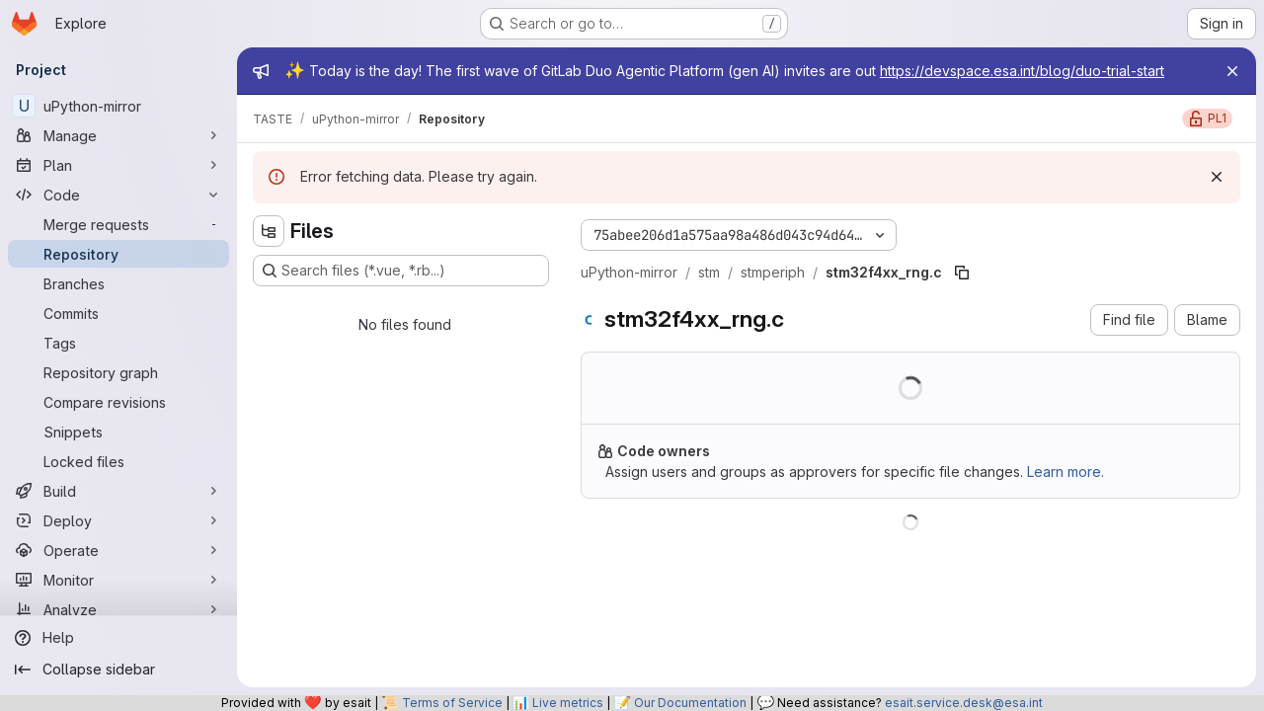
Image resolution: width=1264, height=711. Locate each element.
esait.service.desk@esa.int (964, 702)
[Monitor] (118, 579)
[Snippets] (118, 431)
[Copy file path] (962, 272)
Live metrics (567, 702)
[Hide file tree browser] (268, 231)
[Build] (118, 491)
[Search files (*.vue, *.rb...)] (401, 270)
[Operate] (118, 550)
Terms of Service (452, 702)
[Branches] (118, 283)
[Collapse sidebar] (118, 669)
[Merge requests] (118, 224)
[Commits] (118, 313)
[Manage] (118, 135)
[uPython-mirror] (118, 105)
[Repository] (118, 254)
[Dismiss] (1216, 177)
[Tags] (118, 342)
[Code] (118, 194)
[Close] (1232, 71)
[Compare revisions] (118, 402)
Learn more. (1065, 471)
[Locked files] (118, 461)
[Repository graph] (118, 372)
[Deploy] (118, 520)
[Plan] (118, 165)
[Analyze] (118, 609)
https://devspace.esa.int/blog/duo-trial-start (1022, 70)
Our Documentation (690, 702)
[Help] (118, 638)
